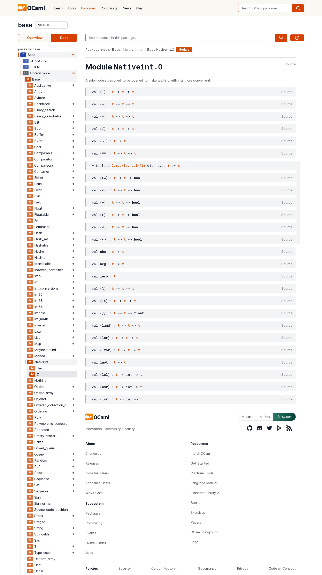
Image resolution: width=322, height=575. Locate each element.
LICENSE (37, 67)
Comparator (43, 159)
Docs (64, 38)
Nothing (40, 380)
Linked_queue (44, 448)
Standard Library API (207, 493)
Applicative (42, 85)
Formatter (41, 227)
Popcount (41, 430)
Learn (58, 8)
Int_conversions (46, 288)
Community (109, 8)
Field (37, 202)
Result (39, 473)
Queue (39, 454)
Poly (37, 417)
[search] (298, 8)
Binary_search (44, 110)
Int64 (38, 307)
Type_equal (42, 553)
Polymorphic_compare (51, 424)
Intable (39, 313)
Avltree (39, 98)
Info (37, 276)
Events (90, 533)
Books (195, 503)
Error (37, 190)
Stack (38, 516)
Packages (88, 8)
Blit (36, 122)
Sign (37, 497)
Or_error (40, 399)
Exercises (198, 512)
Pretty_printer (44, 436)
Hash (38, 233)
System (284, 417)
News (127, 8)
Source (290, 64)
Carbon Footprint (164, 568)
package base (29, 49)
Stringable (41, 534)
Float (38, 208)
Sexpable (41, 491)
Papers (196, 522)
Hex (40, 368)
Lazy (38, 331)
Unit (37, 565)
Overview (35, 38)
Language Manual (204, 483)
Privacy (242, 568)
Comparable (43, 153)
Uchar (38, 571)
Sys (37, 540)
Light (247, 416)
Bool (37, 128)
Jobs (89, 553)
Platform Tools (202, 473)
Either (38, 178)
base (25, 25)
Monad (39, 356)
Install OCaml (200, 453)
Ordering (40, 411)
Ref (37, 467)
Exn (37, 196)
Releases (92, 463)
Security (124, 568)
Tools (72, 8)
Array (38, 92)
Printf (38, 442)
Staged (39, 522)
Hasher (39, 251)
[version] (52, 25)
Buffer (39, 135)
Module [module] (183, 49)
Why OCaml (94, 493)
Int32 (38, 294)
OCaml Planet (95, 543)
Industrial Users (97, 473)
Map (37, 344)
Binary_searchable (47, 116)
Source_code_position (51, 510)
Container (41, 171)
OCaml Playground (204, 532)
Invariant (41, 325)
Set (37, 485)
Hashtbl (40, 258)
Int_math (41, 319)
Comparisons (44, 165)
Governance (207, 568)
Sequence (41, 479)
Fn (36, 221)
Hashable (41, 245)
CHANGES (38, 61)
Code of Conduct (282, 568)
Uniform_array (44, 559)
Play (139, 8)
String (38, 528)
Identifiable (43, 264)
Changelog (93, 453)
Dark (265, 416)
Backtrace (42, 104)
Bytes (38, 141)
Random (40, 460)
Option (39, 387)
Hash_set (41, 239)
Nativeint (41, 362)
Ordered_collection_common (52, 405)
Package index (97, 50)
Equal (38, 184)
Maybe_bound (45, 350)
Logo (194, 542)
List (37, 337)
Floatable (41, 214)
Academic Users (97, 483)
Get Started (200, 463)
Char (37, 147)
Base (31, 55)
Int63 (38, 301)
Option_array (44, 393)
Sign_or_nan (43, 503)
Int (36, 282)
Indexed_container (48, 270)
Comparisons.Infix (128, 165)
